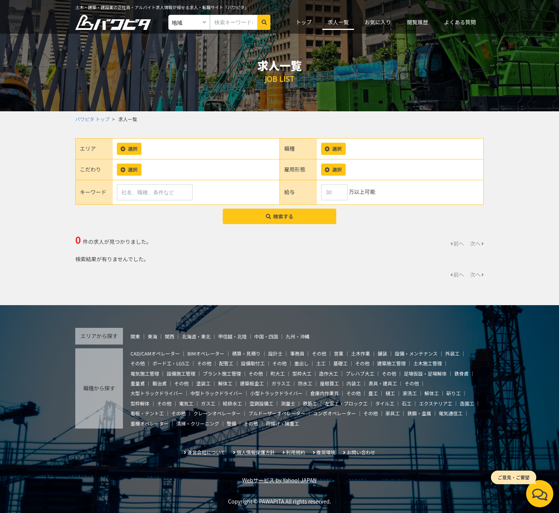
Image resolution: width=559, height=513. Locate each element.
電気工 (186, 403)
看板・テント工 (147, 413)
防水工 (305, 383)
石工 (406, 403)
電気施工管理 (144, 373)
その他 (319, 353)
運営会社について (206, 452)
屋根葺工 (329, 383)
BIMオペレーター (205, 353)
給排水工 (232, 403)
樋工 (390, 393)
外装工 (452, 353)
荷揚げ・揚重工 (282, 423)
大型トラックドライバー (156, 393)
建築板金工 (252, 383)
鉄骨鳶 (461, 373)
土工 (321, 363)
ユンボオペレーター (334, 413)
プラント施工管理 (222, 373)
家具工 (392, 413)
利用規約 (295, 452)
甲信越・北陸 (232, 336)
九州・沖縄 (297, 336)
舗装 (382, 353)
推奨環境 (326, 452)
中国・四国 (266, 336)
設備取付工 (253, 363)
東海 (152, 336)
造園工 (467, 403)
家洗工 (409, 393)
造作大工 (328, 373)
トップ (304, 22)
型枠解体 (139, 403)
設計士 (275, 353)
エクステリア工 (435, 403)
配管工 (226, 363)
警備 (231, 423)
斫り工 (453, 393)
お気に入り (378, 22)
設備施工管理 (181, 373)
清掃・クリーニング (197, 423)
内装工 (353, 383)
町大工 (277, 373)
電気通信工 (451, 413)
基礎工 (340, 363)
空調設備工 (261, 403)
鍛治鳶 (159, 383)
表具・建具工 (382, 383)
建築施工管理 (391, 363)
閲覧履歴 (417, 22)
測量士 (288, 403)
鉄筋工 (310, 403)
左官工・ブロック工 (346, 403)
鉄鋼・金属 (419, 413)
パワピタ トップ (92, 119)
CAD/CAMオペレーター (155, 353)
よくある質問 (460, 22)
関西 (169, 336)
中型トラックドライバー (216, 393)
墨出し (301, 363)
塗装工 (203, 383)
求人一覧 (338, 22)
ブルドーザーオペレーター (277, 413)
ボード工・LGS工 (170, 363)
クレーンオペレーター (217, 413)
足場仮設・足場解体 (425, 373)
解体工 (225, 383)
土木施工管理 (427, 363)
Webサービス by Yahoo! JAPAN (279, 480)
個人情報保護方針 (256, 452)
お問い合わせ (361, 452)
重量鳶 (137, 383)
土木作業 (360, 353)
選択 (129, 148)
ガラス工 (281, 383)
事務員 (297, 353)
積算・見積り (246, 353)
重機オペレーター (149, 423)
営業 (338, 353)
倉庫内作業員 (324, 393)
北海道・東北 (196, 336)
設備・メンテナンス (416, 353)
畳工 (373, 393)
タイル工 (384, 403)
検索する (279, 216)
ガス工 (208, 403)
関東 (135, 336)
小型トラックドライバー (276, 393)
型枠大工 (301, 373)
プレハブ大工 (360, 373)
